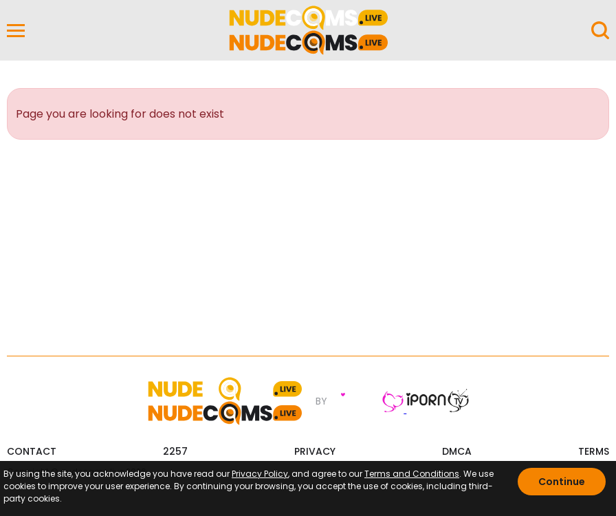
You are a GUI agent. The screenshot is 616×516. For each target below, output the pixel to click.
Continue (561, 481)
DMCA (457, 450)
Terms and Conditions (411, 474)
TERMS (593, 450)
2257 (175, 450)
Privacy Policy (260, 474)
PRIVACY (315, 450)
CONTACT (31, 450)
